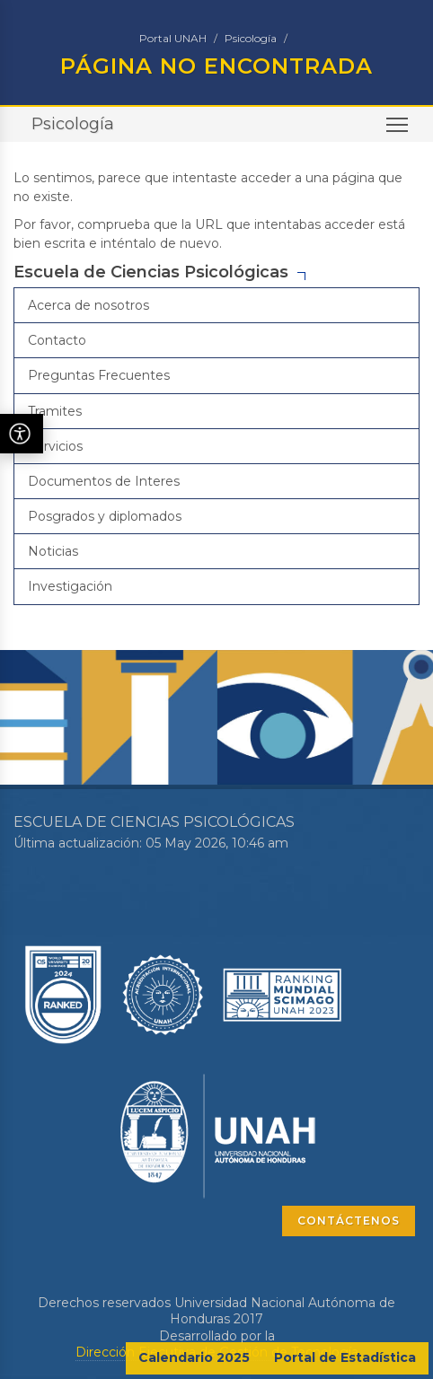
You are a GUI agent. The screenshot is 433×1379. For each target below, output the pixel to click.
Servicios (55, 446)
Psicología (251, 38)
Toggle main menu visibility (398, 130)
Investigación (70, 586)
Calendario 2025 (194, 1357)
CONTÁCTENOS (348, 1220)
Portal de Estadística (345, 1357)
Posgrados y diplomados (104, 516)
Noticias (53, 551)
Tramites (55, 411)
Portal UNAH (173, 38)
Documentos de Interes (104, 481)
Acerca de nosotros (88, 305)
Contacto (57, 340)
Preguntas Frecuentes (99, 375)
